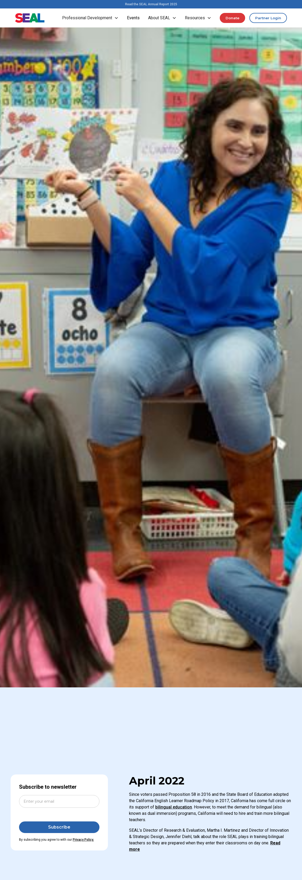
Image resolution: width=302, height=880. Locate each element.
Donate (232, 18)
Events (133, 17)
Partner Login (268, 18)
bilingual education (173, 807)
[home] (30, 18)
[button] (90, 17)
